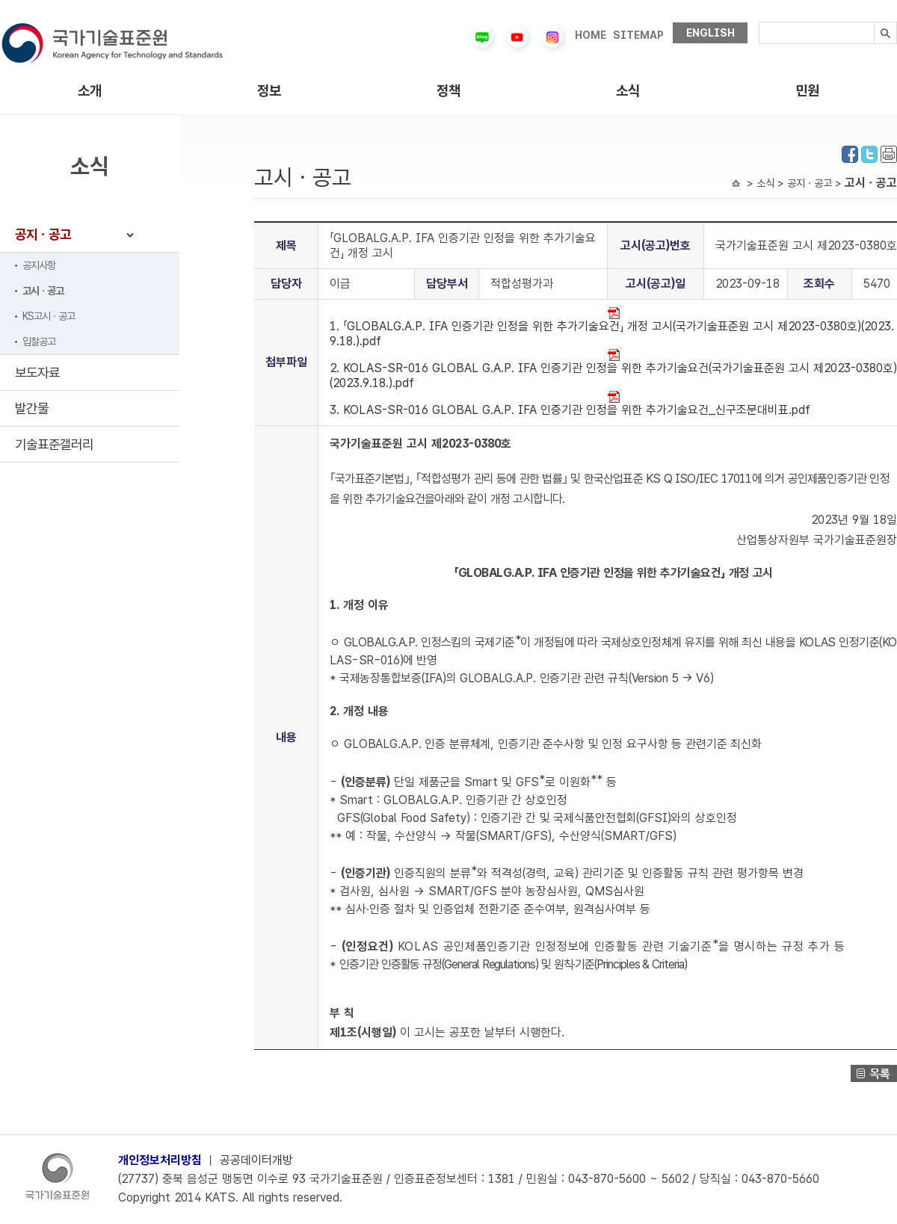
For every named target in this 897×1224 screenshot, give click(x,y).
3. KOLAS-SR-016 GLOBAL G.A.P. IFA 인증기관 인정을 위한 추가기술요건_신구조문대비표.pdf (570, 404)
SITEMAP (638, 35)
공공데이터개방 (256, 1160)
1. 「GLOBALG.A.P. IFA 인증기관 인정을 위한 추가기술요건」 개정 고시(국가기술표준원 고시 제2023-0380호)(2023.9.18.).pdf (612, 327)
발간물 (32, 408)
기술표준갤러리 (54, 444)
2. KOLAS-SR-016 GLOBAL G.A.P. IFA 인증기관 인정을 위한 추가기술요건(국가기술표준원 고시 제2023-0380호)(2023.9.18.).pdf (613, 369)
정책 (448, 90)
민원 (807, 90)
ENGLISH (710, 33)
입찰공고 (38, 341)
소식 (628, 90)
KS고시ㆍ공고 (48, 316)
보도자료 (37, 372)
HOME (590, 35)
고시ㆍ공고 (43, 291)
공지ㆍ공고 (43, 234)
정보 (269, 90)
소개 (90, 90)
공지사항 (38, 265)
